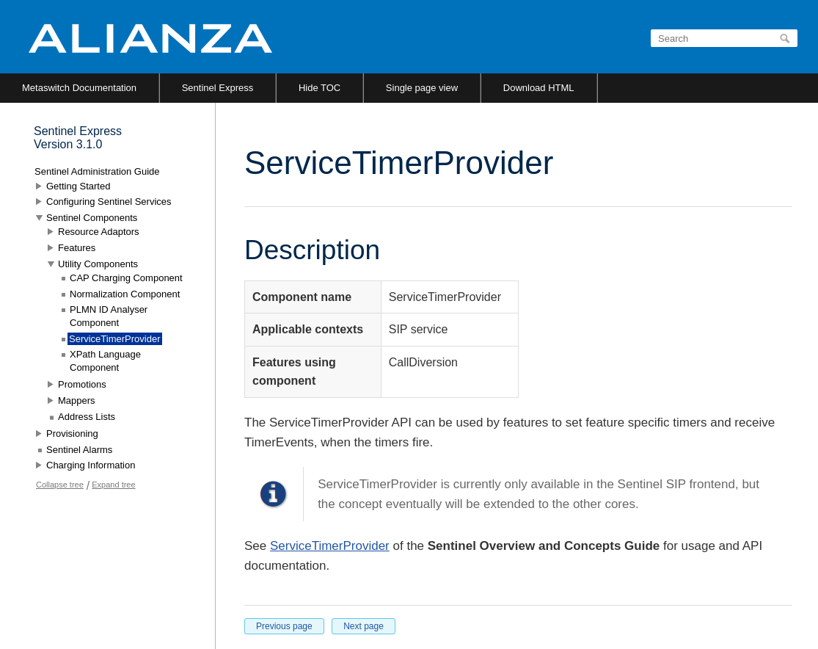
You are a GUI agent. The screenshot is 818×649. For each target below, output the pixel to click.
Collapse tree (60, 484)
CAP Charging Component (126, 277)
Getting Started (78, 186)
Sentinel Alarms (79, 449)
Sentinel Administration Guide (97, 171)
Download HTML (538, 87)
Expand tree (113, 484)
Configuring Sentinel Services (109, 201)
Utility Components (98, 263)
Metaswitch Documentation (79, 87)
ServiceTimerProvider (330, 546)
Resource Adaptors (98, 231)
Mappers (76, 400)
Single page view (422, 87)
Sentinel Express (218, 87)
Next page (363, 626)
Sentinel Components (91, 217)
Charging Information (90, 465)
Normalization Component (125, 294)
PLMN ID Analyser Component (108, 316)
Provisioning (72, 433)
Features (76, 247)
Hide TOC (319, 87)
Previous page (284, 626)
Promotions (82, 384)
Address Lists (86, 416)
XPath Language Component (105, 361)
